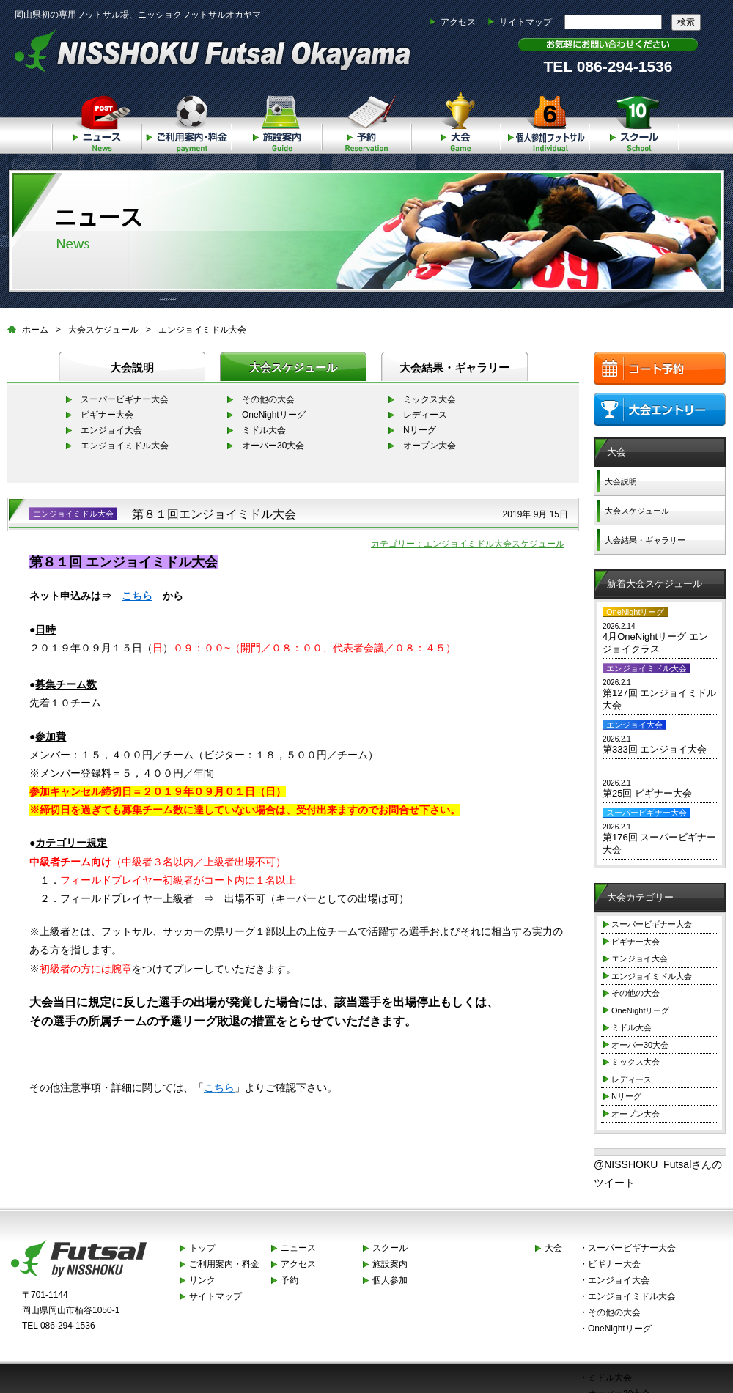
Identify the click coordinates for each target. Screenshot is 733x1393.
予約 (365, 120)
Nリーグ (419, 430)
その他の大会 (268, 399)
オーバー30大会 (273, 445)
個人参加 (545, 120)
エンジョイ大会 (111, 430)
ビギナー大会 (107, 415)
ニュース (96, 120)
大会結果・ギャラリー (454, 367)
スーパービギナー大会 (125, 399)
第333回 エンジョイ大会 (655, 749)
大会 (455, 120)
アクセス (458, 22)
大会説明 (132, 367)
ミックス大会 (429, 399)
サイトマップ (525, 22)
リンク (202, 1280)
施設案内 (276, 120)
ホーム (35, 330)
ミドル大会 (264, 430)
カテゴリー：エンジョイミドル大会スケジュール (467, 544)
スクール (634, 120)
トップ (202, 1248)
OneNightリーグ (274, 415)
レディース (425, 415)
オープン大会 (429, 445)
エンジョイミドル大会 (202, 330)
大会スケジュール (103, 330)
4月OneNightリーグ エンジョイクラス (655, 642)
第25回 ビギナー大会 (647, 793)
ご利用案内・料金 (186, 120)
